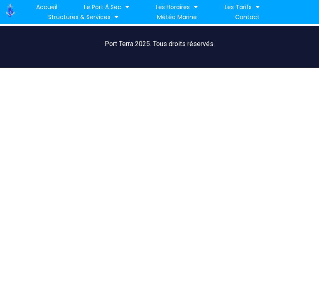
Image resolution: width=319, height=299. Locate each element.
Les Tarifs (242, 7)
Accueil (46, 7)
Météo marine (177, 17)
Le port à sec (106, 7)
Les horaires (177, 7)
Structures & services (83, 17)
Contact (247, 17)
